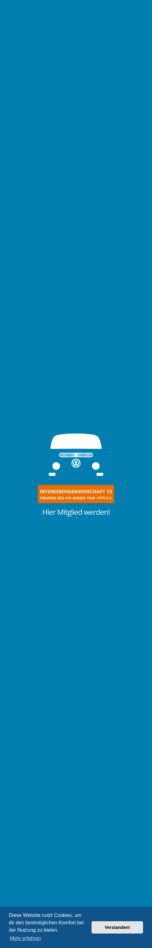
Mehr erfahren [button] (25, 938)
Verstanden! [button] (117, 927)
